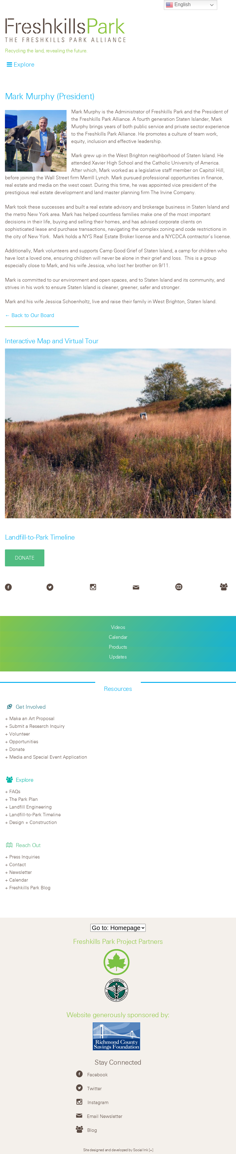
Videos (118, 627)
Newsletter (20, 872)
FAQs (14, 791)
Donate (25, 558)
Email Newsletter (104, 1116)
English (178, 5)
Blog (92, 1130)
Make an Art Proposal (32, 718)
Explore (24, 64)
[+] (151, 1149)
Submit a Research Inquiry (37, 726)
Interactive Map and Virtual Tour (52, 341)
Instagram (97, 1102)
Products (118, 647)
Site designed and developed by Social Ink (115, 1149)
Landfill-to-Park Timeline (40, 537)
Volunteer (19, 733)
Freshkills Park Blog (30, 887)
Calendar (118, 637)
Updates (118, 657)
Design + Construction (33, 822)
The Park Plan (23, 799)
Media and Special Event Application (48, 757)
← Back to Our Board (29, 315)
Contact (17, 864)
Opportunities (23, 741)
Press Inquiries (24, 856)
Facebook (97, 1074)
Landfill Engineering (30, 806)
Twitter (94, 1088)
